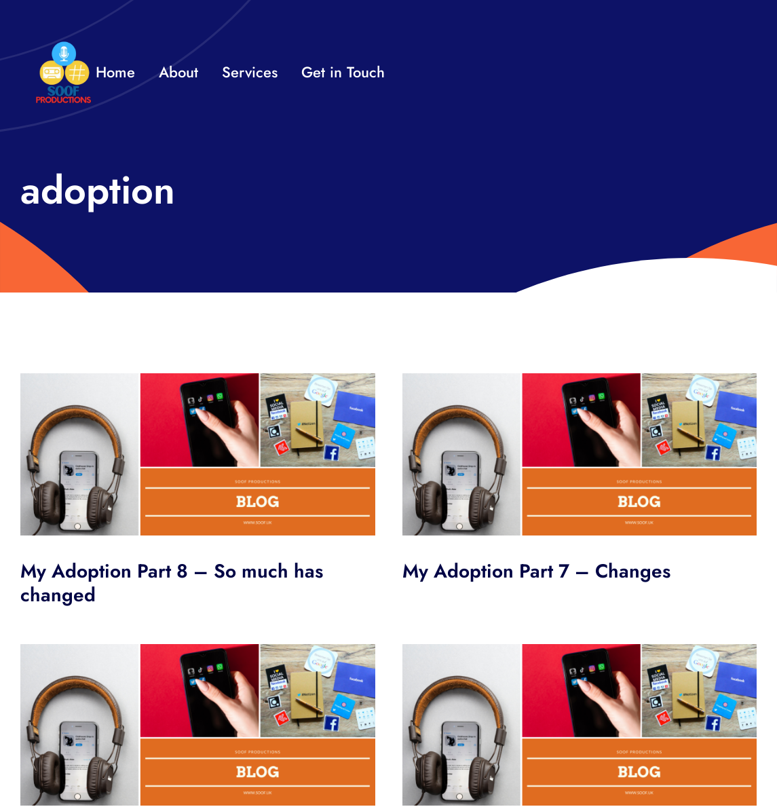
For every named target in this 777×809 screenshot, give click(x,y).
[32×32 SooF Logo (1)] (63, 47)
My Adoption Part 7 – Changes (536, 571)
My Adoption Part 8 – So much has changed (171, 583)
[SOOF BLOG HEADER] (197, 380)
